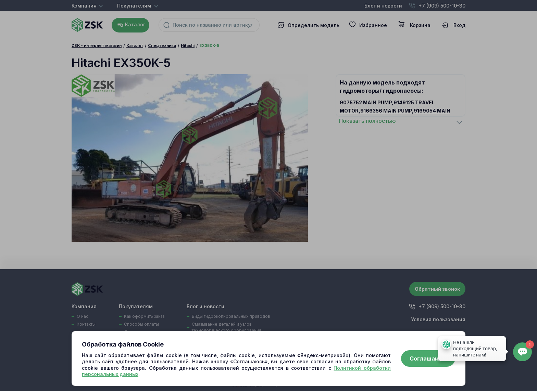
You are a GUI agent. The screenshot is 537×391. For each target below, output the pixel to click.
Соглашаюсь (428, 358)
